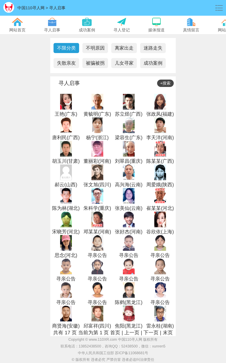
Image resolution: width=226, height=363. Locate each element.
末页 (168, 332)
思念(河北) (66, 255)
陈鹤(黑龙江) (128, 302)
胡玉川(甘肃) (66, 161)
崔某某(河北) (160, 208)
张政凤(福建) (160, 114)
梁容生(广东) (128, 137)
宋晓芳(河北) (66, 231)
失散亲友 (66, 63)
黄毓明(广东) (97, 114)
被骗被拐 (95, 63)
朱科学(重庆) (97, 208)
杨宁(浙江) (97, 137)
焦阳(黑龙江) (128, 326)
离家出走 (124, 48)
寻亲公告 (97, 255)
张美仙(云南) (128, 208)
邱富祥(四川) (97, 326)
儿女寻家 (124, 63)
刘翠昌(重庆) (128, 161)
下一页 (151, 332)
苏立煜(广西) (128, 114)
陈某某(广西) (160, 161)
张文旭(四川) (97, 184)
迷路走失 (153, 48)
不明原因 (95, 48)
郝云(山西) (66, 184)
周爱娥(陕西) (160, 184)
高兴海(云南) (128, 184)
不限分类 (66, 48)
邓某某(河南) (97, 231)
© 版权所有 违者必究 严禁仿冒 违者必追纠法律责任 (113, 360)
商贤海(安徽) (66, 326)
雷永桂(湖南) (160, 326)
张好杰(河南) (128, 231)
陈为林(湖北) (66, 208)
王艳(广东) (66, 114)
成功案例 (153, 63)
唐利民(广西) (66, 137)
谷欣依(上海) (160, 231)
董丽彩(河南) (97, 161)
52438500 (129, 346)
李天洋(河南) (160, 137)
